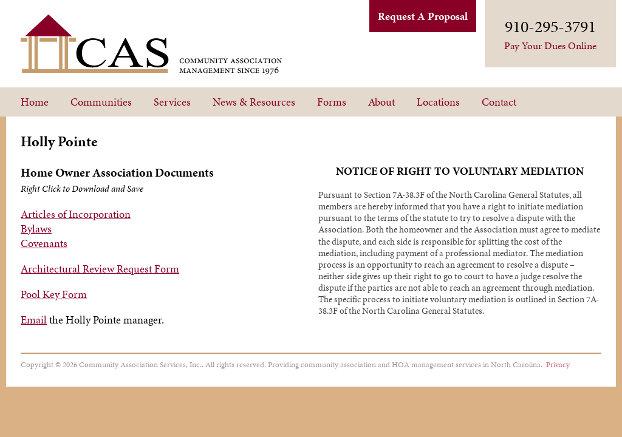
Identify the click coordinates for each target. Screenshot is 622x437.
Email (34, 319)
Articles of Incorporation (76, 214)
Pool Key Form (54, 294)
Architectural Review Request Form (100, 268)
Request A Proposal (423, 16)
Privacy (558, 364)
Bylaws (36, 228)
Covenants (44, 243)
